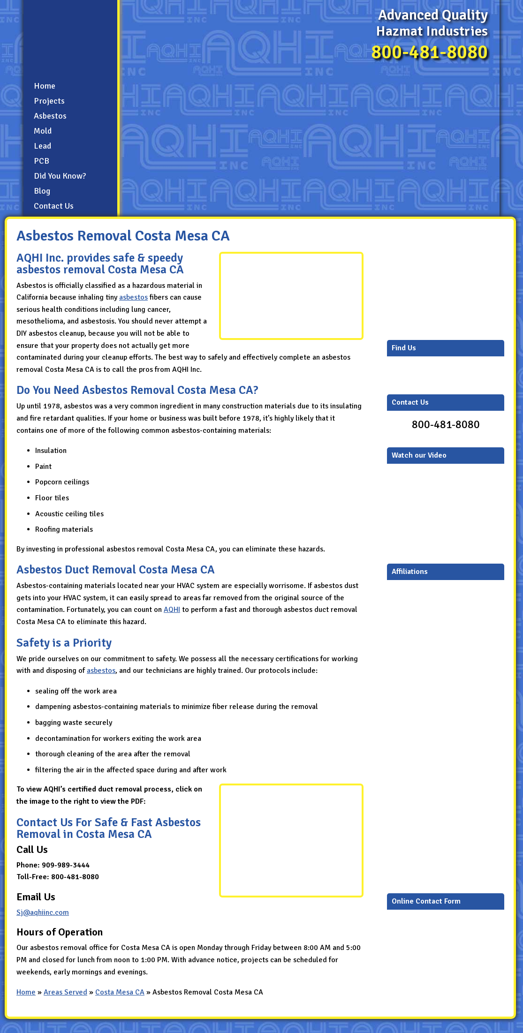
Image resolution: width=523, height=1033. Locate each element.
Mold (43, 131)
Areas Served (65, 992)
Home (44, 86)
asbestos (133, 297)
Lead (42, 146)
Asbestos (50, 116)
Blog (42, 191)
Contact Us (54, 206)
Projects (49, 101)
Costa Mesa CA (119, 992)
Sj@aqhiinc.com (42, 912)
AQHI (172, 609)
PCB (41, 161)
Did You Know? (60, 176)
